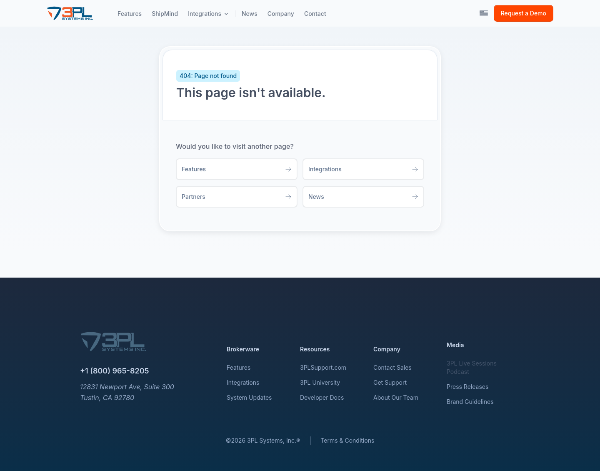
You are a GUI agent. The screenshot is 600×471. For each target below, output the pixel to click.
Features (238, 367)
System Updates (249, 397)
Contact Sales (392, 367)
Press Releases (467, 386)
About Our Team (395, 397)
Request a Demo (523, 13)
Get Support (390, 382)
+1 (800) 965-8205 (114, 370)
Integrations (243, 382)
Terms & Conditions (347, 440)
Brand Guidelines (470, 401)
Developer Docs (322, 397)
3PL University (320, 382)
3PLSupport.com (323, 367)
